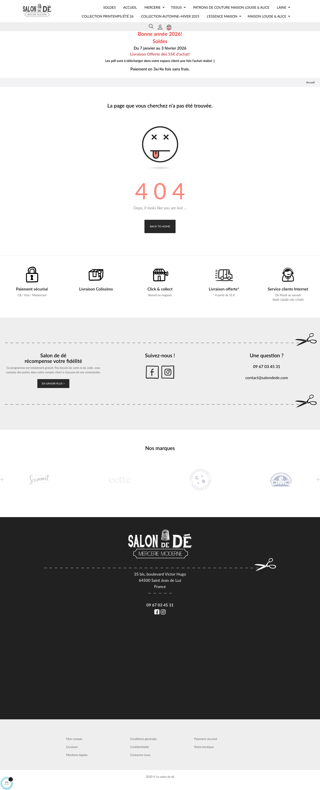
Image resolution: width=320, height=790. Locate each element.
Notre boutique (204, 747)
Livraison (72, 747)
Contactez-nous (140, 755)
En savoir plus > (53, 383)
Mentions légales (77, 755)
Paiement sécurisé (205, 739)
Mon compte (74, 739)
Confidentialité (139, 747)
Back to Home (160, 226)
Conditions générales (143, 739)
